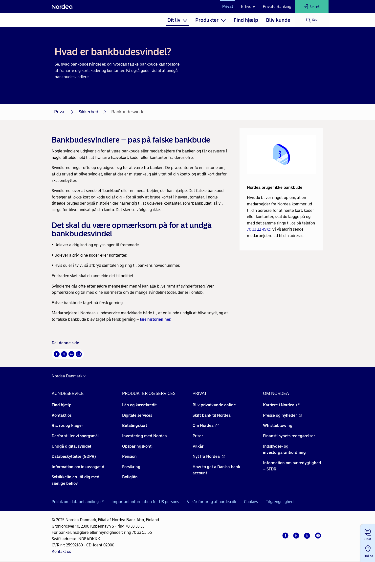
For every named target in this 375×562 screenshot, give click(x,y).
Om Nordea (206, 425)
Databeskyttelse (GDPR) (74, 456)
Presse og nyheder (282, 415)
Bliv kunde (278, 20)
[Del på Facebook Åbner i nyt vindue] (57, 354)
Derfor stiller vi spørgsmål (75, 436)
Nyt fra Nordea (209, 456)
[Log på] (312, 6)
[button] (367, 533)
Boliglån (130, 477)
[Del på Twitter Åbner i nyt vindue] (64, 354)
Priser (198, 436)
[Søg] (312, 20)
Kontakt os (61, 415)
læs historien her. (156, 319)
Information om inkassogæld (78, 466)
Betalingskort (134, 425)
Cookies (251, 501)
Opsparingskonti (137, 446)
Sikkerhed (88, 112)
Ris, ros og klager (67, 425)
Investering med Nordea (144, 436)
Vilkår (198, 446)
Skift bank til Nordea (212, 415)
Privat (227, 6)
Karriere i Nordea (281, 405)
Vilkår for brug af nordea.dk (211, 501)
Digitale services (137, 415)
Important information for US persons (145, 501)
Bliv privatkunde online (214, 405)
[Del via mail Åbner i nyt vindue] (79, 354)
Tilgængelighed (279, 501)
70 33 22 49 (258, 229)
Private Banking (277, 6)
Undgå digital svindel (71, 446)
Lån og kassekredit (139, 405)
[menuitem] (177, 20)
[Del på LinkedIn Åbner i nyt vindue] (71, 354)
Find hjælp (246, 20)
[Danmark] (70, 376)
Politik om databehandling (78, 501)
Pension (129, 456)
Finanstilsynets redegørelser (289, 436)
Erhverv (248, 6)
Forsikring (131, 466)
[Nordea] (62, 6)
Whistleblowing (277, 425)
